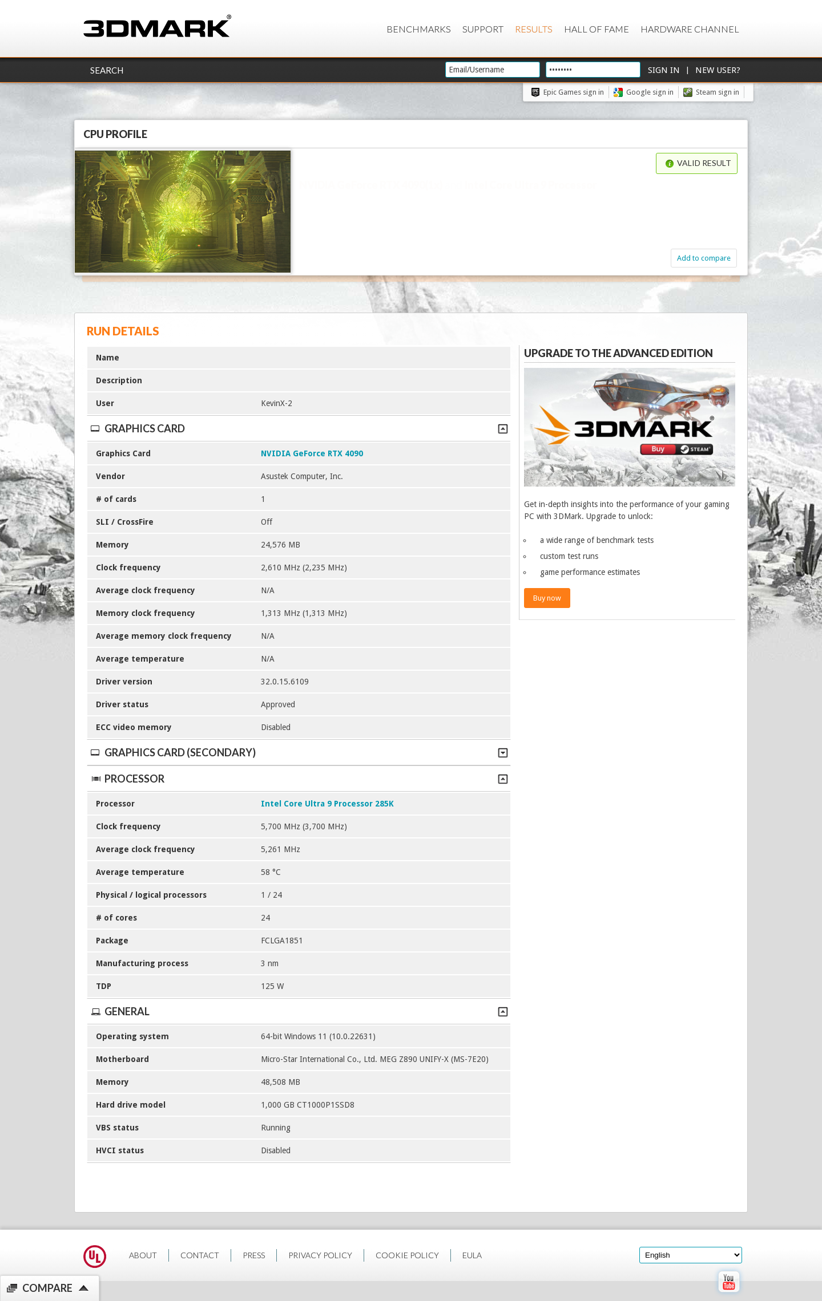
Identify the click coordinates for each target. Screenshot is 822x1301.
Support (482, 28)
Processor (299, 778)
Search (106, 70)
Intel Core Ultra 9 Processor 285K (327, 803)
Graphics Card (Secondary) (299, 752)
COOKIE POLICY (407, 1255)
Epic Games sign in (573, 92)
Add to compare (704, 258)
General (299, 1011)
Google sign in (650, 92)
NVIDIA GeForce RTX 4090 (312, 453)
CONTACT (199, 1255)
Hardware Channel (689, 28)
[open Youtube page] (728, 1294)
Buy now (547, 598)
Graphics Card (299, 428)
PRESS (254, 1255)
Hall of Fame (596, 28)
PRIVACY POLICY (320, 1255)
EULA (472, 1255)
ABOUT (143, 1255)
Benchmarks (418, 28)
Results (534, 28)
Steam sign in (717, 92)
